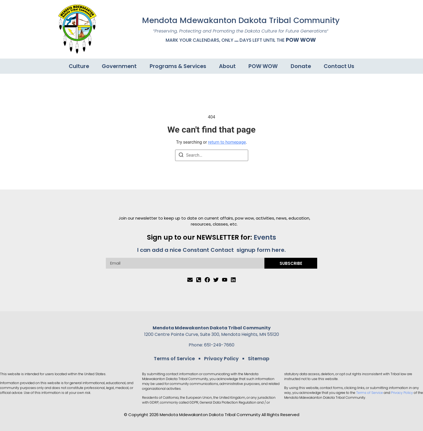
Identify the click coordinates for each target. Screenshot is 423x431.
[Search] (181, 156)
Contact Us (341, 66)
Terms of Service (176, 358)
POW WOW (301, 40)
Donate (302, 66)
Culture (76, 66)
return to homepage (227, 142)
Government (118, 66)
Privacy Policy (221, 358)
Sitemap (257, 358)
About (228, 66)
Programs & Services (177, 66)
